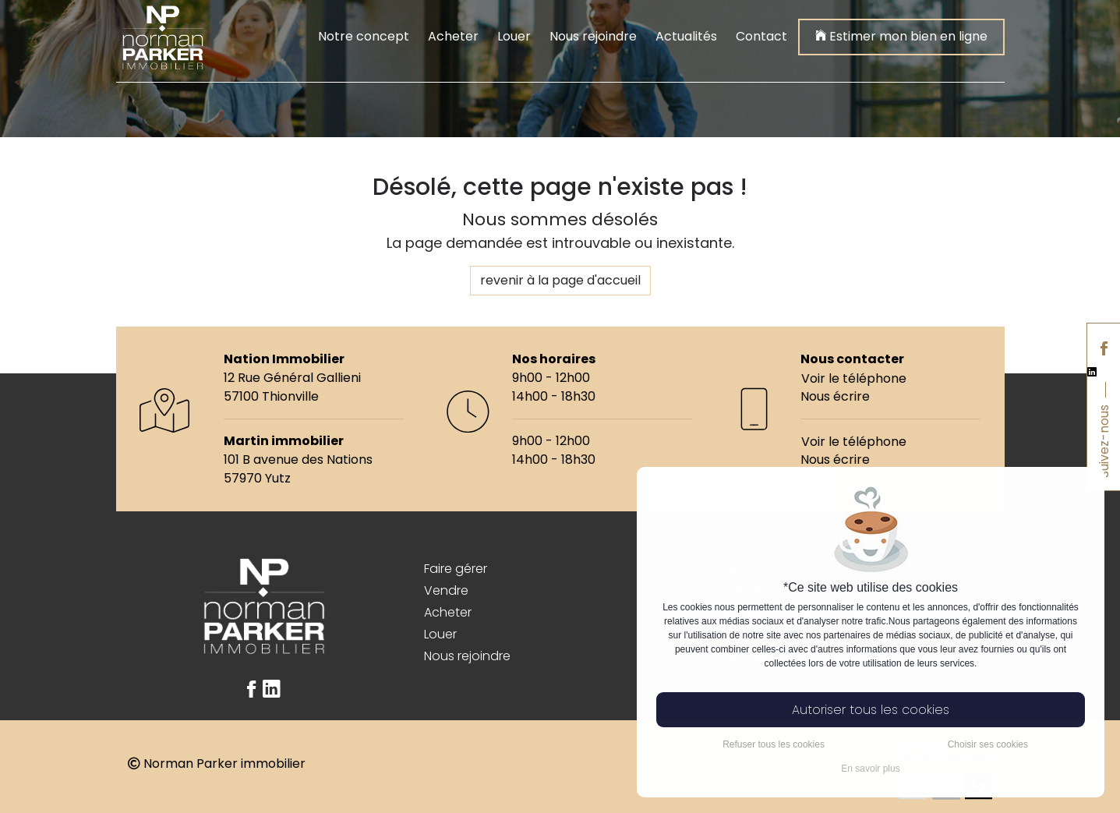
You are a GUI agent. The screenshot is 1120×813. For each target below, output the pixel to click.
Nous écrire (835, 396)
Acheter (453, 36)
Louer (514, 36)
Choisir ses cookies (988, 744)
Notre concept (363, 36)
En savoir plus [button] (870, 768)
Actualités (686, 36)
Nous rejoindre (593, 36)
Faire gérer (455, 569)
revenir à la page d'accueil (560, 280)
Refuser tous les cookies (774, 744)
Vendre (446, 590)
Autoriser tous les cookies (870, 710)
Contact (761, 36)
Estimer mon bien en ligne (901, 35)
